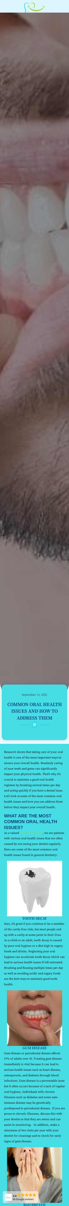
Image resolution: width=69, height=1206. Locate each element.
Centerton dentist (31, 833)
